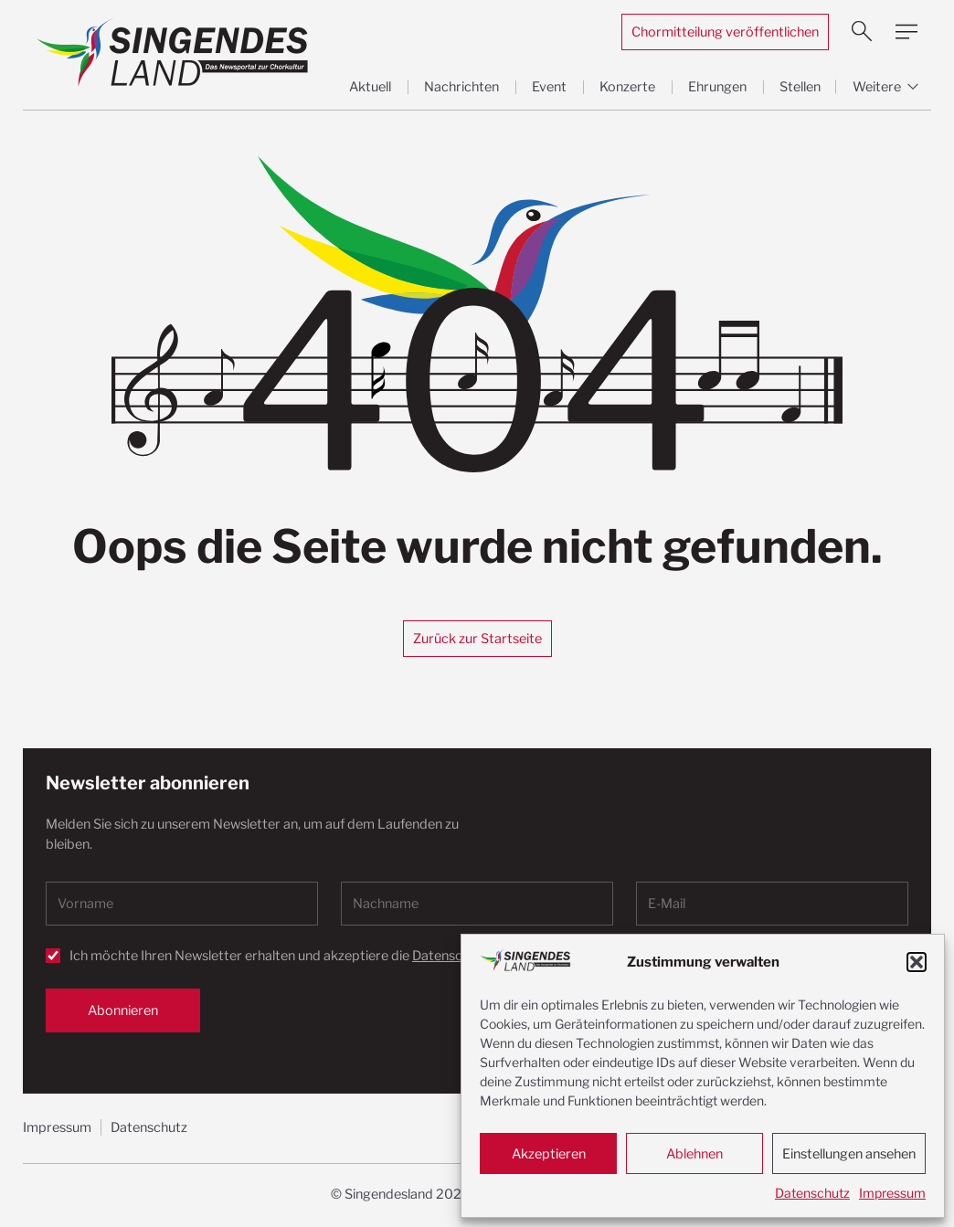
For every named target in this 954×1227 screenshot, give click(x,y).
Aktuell (370, 87)
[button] (916, 962)
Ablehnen (694, 1154)
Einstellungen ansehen (849, 1154)
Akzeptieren (549, 1154)
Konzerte (627, 87)
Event (549, 87)
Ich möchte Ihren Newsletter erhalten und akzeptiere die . (309, 955)
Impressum (892, 1193)
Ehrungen (717, 87)
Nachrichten (461, 87)
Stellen (800, 87)
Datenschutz (812, 1193)
